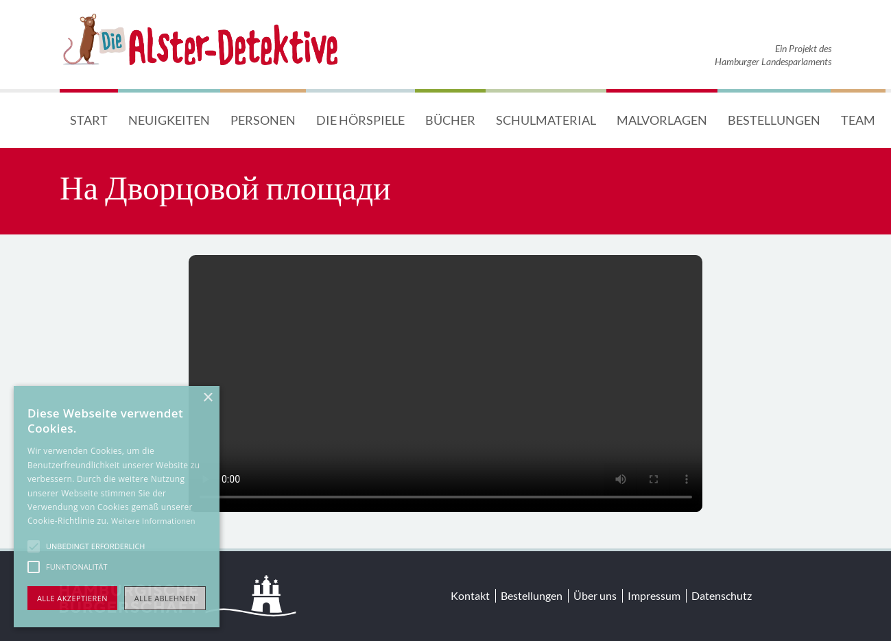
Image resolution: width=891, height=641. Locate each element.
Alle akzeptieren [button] (72, 598)
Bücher (450, 120)
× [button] (207, 398)
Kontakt (470, 595)
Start (89, 120)
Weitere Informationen (153, 521)
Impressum (654, 595)
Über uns (595, 595)
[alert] (116, 506)
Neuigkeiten (169, 120)
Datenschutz (721, 595)
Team (858, 120)
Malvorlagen (662, 120)
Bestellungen (774, 120)
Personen (263, 120)
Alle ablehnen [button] (164, 598)
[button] (33, 546)
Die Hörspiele (360, 120)
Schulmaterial (546, 120)
